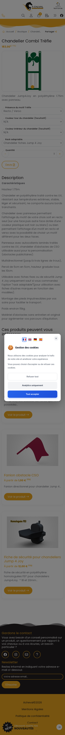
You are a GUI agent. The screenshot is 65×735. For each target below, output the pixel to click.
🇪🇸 (40, 339)
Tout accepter (32, 394)
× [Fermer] (56, 338)
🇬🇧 (29, 339)
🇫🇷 (24, 339)
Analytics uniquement (32, 385)
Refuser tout (33, 376)
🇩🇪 (35, 339)
